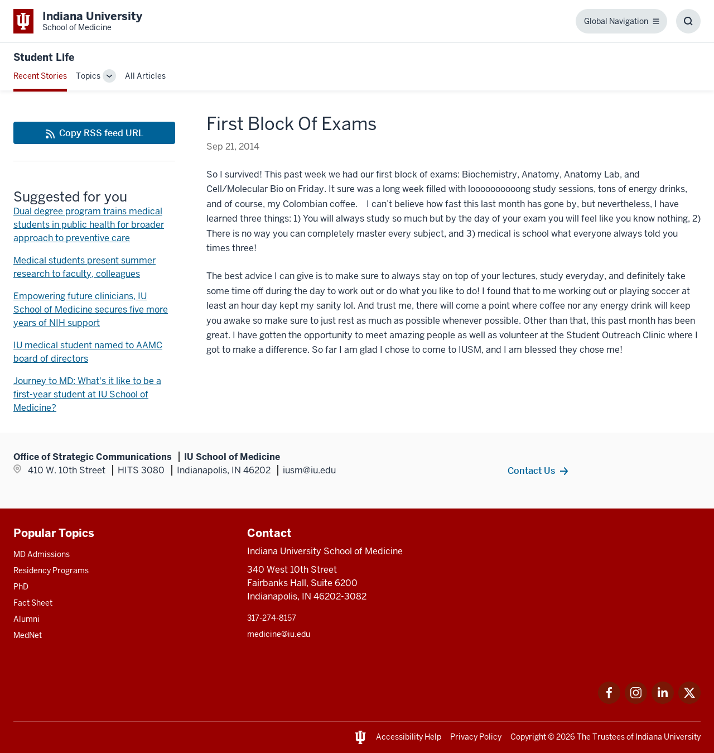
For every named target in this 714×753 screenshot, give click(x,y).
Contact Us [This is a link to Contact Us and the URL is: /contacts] (531, 470)
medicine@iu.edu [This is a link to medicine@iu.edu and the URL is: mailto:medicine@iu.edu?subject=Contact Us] (278, 634)
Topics (88, 76)
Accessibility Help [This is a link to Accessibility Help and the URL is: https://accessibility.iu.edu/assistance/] (408, 737)
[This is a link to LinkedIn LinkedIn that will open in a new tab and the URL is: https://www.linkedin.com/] (663, 701)
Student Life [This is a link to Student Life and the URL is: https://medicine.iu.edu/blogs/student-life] (43, 57)
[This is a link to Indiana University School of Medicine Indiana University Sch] (77, 21)
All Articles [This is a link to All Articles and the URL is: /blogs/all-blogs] (145, 76)
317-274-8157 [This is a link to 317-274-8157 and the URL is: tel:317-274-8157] (271, 618)
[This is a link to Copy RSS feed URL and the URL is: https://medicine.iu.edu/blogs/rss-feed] (94, 133)
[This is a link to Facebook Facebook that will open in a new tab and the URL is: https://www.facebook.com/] (609, 701)
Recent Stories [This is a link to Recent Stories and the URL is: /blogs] (40, 76)
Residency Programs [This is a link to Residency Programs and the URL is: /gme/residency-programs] (51, 570)
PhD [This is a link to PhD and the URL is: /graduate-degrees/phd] (20, 587)
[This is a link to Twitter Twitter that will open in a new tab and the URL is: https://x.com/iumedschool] (689, 701)
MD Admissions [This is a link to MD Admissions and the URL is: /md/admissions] (41, 554)
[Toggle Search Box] (688, 21)
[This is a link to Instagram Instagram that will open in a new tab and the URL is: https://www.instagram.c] (636, 701)
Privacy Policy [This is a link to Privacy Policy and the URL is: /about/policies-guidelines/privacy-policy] (475, 737)
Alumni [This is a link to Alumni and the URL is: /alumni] (26, 619)
